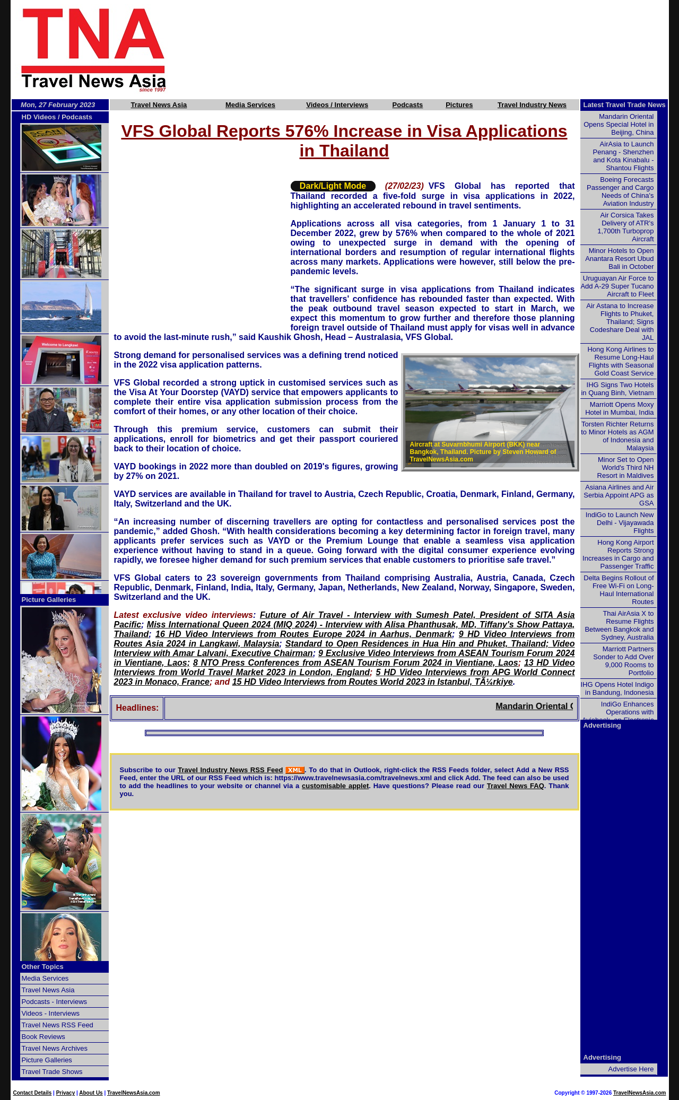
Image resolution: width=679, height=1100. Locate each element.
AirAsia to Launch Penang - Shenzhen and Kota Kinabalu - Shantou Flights (623, 156)
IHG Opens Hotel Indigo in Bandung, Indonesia (617, 688)
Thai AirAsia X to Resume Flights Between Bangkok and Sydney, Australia (619, 625)
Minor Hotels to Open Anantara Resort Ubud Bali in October (619, 258)
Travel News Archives (55, 1048)
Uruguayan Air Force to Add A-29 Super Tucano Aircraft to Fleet (617, 286)
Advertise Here (631, 1069)
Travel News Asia (159, 105)
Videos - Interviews (51, 1013)
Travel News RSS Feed (57, 1025)
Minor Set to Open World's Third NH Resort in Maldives (625, 467)
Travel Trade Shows (52, 1072)
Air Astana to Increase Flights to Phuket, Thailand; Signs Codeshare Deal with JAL (620, 322)
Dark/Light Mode (333, 185)
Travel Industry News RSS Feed (230, 770)
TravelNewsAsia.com (133, 1093)
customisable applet (335, 786)
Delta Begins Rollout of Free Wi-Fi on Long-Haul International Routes (619, 590)
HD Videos (39, 117)
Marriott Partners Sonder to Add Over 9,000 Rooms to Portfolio (623, 661)
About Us (90, 1093)
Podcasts (408, 105)
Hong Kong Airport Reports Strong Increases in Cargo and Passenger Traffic (618, 554)
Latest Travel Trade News (625, 105)
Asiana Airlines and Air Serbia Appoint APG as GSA (619, 495)
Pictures (459, 105)
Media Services (250, 105)
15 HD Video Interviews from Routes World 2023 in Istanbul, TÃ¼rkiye (372, 681)
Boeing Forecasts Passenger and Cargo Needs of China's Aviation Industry (620, 191)
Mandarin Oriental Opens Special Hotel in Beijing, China (619, 124)
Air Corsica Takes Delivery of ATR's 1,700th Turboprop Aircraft (625, 227)
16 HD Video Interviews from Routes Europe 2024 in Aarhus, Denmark (303, 634)
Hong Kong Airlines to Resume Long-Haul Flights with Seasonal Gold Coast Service (620, 361)
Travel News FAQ (515, 786)
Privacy (65, 1093)
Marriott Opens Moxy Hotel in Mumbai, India (619, 408)
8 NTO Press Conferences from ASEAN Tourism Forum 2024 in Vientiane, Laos (355, 662)
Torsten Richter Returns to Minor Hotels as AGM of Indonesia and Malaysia (617, 436)
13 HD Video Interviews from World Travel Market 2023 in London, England (344, 667)
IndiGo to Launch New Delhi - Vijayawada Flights (620, 523)
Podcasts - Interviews (55, 1002)
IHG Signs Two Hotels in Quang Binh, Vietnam (617, 389)
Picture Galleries (49, 600)
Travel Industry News (532, 105)
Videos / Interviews (337, 105)
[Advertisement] (436, 49)
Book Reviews (43, 1037)
